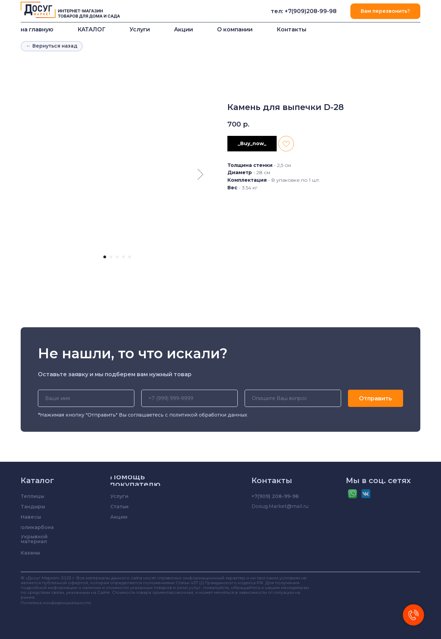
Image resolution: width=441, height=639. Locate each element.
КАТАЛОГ (91, 29)
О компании (235, 29)
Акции (183, 29)
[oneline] (293, 398)
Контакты (291, 29)
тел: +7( (282, 11)
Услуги (140, 29)
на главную (37, 29)
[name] (86, 398)
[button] (385, 11)
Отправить (375, 398)
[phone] (189, 398)
